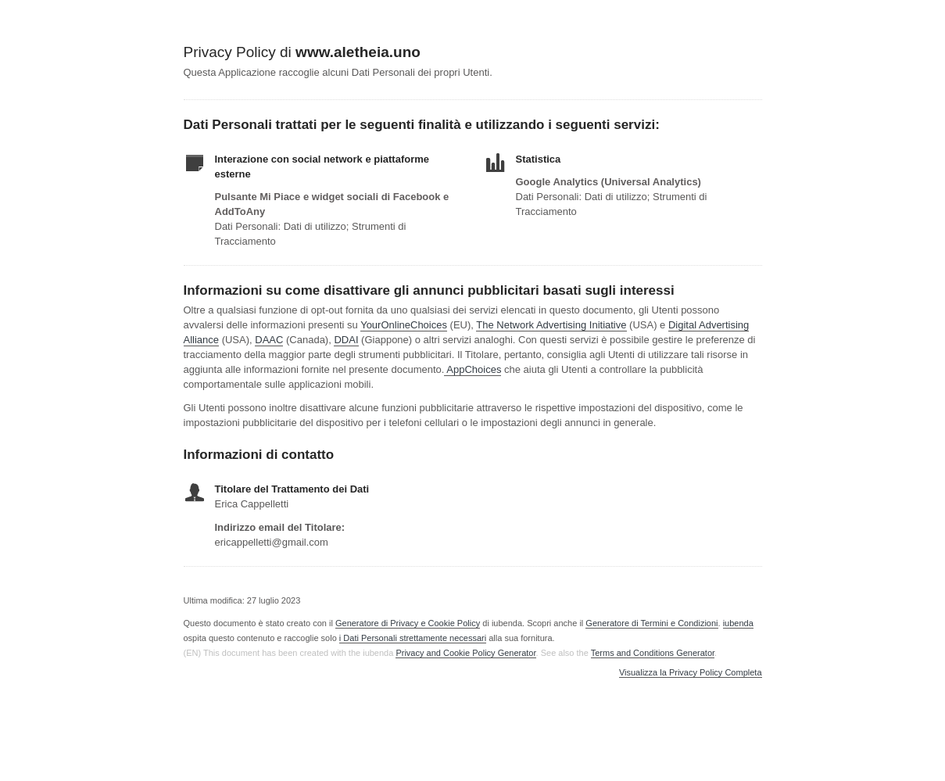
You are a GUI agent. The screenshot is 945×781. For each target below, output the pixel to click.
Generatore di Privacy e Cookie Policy (407, 623)
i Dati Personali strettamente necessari (412, 638)
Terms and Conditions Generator (652, 652)
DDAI (346, 340)
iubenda (738, 623)
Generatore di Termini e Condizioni (651, 623)
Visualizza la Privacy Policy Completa (690, 672)
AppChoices (473, 369)
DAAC (269, 340)
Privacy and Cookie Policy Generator (465, 652)
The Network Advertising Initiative (551, 325)
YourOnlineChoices (403, 325)
